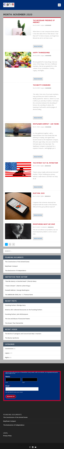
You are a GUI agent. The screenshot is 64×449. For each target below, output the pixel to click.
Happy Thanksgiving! (41, 53)
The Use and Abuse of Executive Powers (17, 318)
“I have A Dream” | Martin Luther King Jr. (18, 286)
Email (8, 386)
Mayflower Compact (11, 266)
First (6, 382)
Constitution (44, 227)
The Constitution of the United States (17, 262)
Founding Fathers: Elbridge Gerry (15, 305)
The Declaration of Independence (15, 270)
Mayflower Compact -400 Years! (46, 124)
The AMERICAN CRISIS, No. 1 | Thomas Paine (19, 294)
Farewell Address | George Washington (17, 290)
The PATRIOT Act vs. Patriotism (45, 163)
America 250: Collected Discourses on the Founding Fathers (23, 310)
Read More (38, 46)
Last (23, 382)
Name (8, 377)
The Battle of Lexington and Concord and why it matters (23, 334)
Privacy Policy (7, 436)
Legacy (42, 25)
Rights (42, 166)
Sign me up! (11, 396)
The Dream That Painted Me (14, 323)
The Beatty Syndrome (41, 85)
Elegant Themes (29, 445)
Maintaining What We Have (44, 224)
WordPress (43, 445)
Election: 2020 (39, 193)
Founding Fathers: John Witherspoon (16, 314)
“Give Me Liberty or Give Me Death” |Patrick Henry (20, 281)
